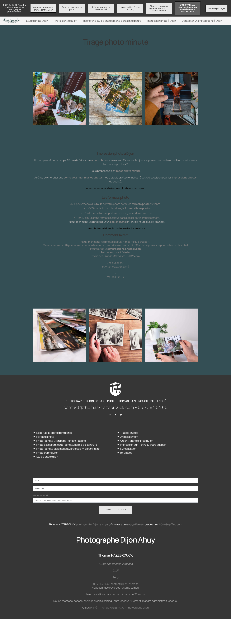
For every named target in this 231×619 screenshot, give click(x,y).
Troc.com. (176, 524)
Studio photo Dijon (37, 20)
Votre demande (41, 495)
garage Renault (135, 524)
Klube (160, 524)
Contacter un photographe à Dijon (202, 20)
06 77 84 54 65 (101, 584)
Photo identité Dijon (65, 20)
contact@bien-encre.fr (124, 584)
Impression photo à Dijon (161, 20)
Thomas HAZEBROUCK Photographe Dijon (124, 607)
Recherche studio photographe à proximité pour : (112, 20)
